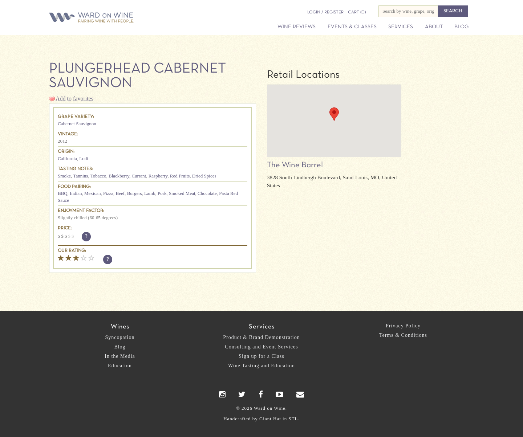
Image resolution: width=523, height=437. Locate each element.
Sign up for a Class (261, 356)
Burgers (134, 193)
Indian (76, 193)
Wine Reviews (296, 26)
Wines (120, 327)
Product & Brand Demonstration (261, 337)
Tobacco (98, 176)
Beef (120, 193)
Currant (138, 176)
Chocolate (207, 193)
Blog (461, 26)
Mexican (92, 193)
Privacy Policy (403, 325)
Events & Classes (352, 26)
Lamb (149, 193)
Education (120, 365)
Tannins (80, 176)
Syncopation (120, 337)
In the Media (120, 356)
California (67, 158)
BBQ (63, 193)
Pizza (108, 193)
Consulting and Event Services (261, 347)
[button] (334, 114)
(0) (357, 12)
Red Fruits (180, 176)
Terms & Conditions (403, 335)
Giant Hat (270, 418)
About (434, 26)
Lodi (83, 158)
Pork (162, 193)
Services (400, 26)
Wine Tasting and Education (261, 365)
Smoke (64, 176)
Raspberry (158, 176)
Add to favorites (74, 98)
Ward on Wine (117, 18)
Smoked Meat (182, 193)
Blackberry (119, 176)
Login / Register (325, 12)
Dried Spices (204, 176)
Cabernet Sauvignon (77, 123)
